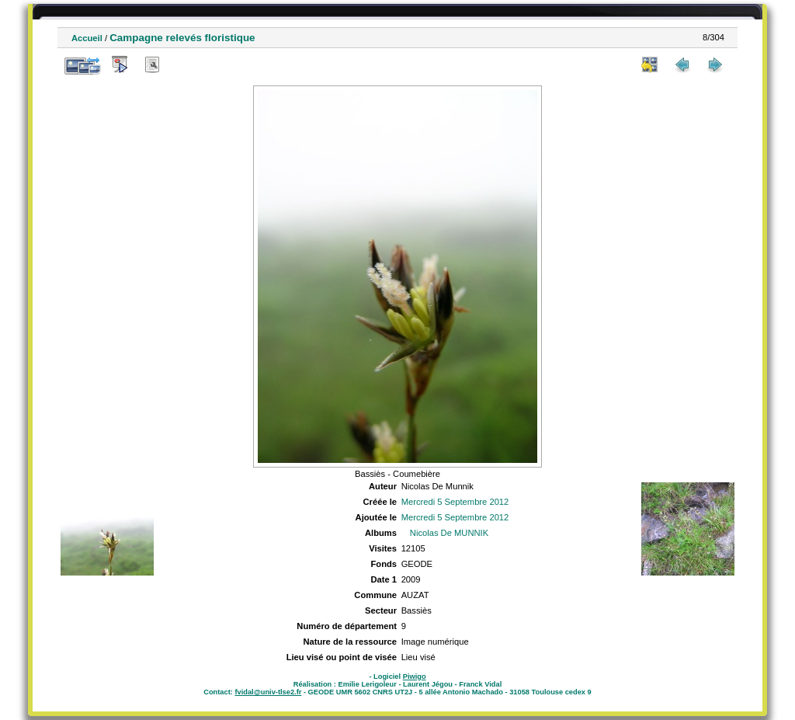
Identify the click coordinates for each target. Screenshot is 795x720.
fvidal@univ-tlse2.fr (267, 692)
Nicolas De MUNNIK (449, 532)
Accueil (86, 38)
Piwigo (414, 676)
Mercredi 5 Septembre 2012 (455, 501)
